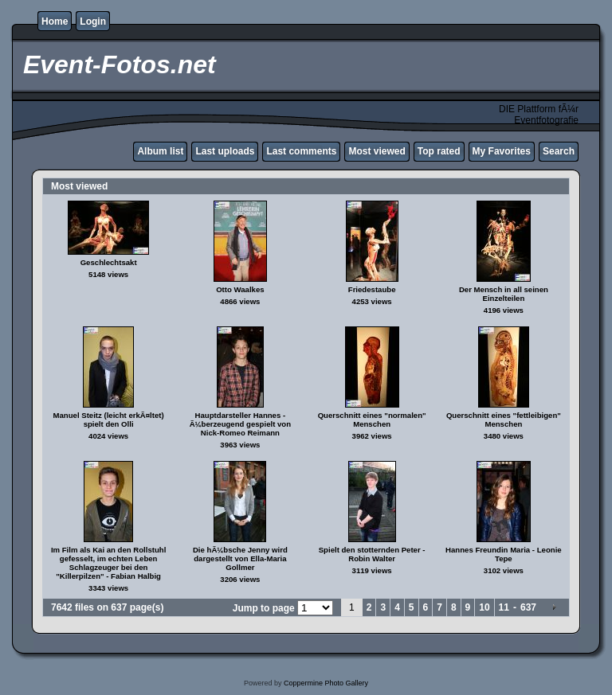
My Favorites (502, 151)
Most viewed (376, 151)
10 (484, 607)
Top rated (439, 151)
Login (93, 21)
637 (528, 607)
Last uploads (224, 151)
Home (54, 21)
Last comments (301, 151)
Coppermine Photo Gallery (326, 683)
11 (504, 607)
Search (559, 151)
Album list (160, 151)
